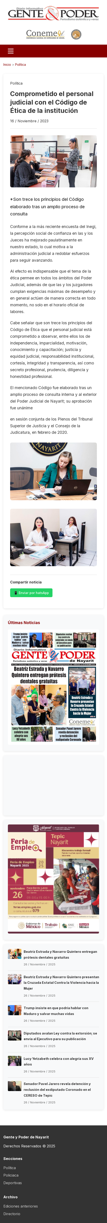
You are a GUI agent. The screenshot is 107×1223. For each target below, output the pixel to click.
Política (20, 64)
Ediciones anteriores (20, 1206)
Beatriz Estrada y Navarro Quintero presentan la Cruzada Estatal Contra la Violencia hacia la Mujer (61, 982)
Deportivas (12, 1183)
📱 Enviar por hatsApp (31, 593)
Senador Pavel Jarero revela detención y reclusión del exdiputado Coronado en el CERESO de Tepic (57, 1089)
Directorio (11, 1214)
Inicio (7, 64)
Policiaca (10, 1175)
